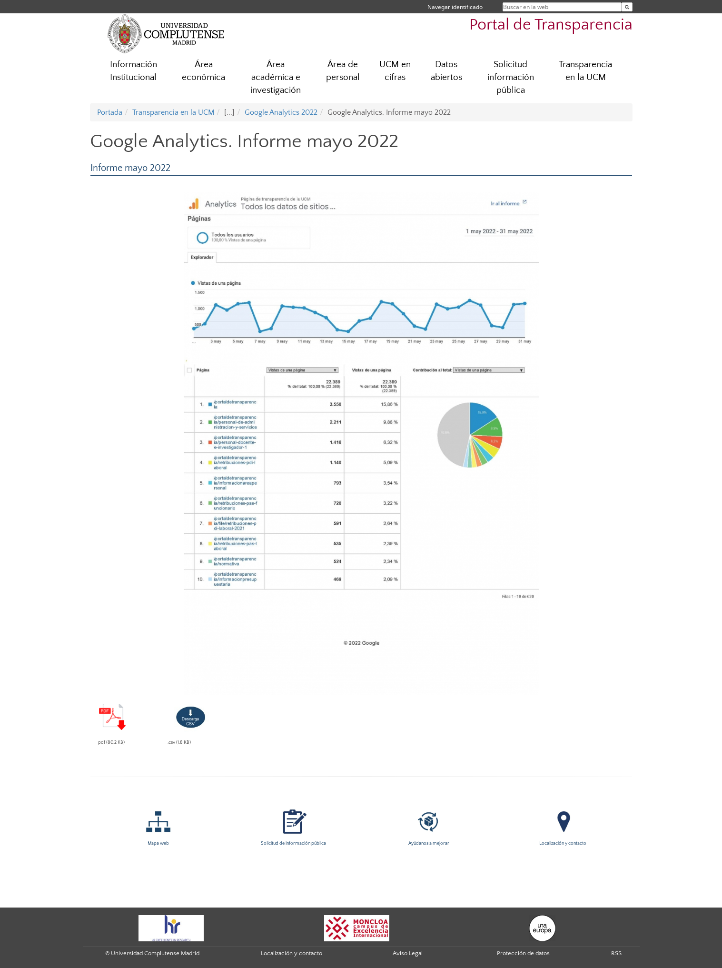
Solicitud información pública (510, 77)
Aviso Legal (408, 953)
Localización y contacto (291, 953)
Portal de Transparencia (551, 25)
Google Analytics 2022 (281, 112)
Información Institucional (133, 71)
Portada (109, 112)
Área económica (203, 71)
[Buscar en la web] (627, 6)
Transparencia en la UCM (585, 71)
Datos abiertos (446, 71)
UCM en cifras (395, 71)
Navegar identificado (455, 7)
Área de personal (343, 71)
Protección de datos (523, 953)
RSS (616, 953)
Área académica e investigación (275, 77)
